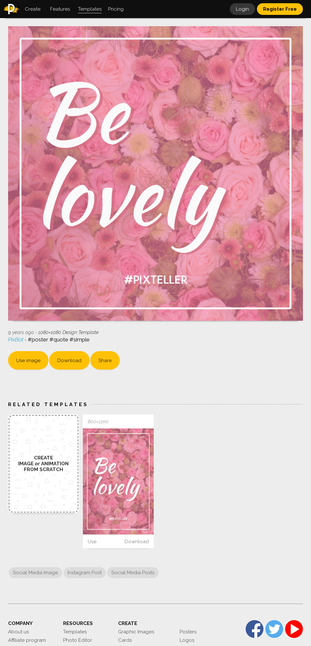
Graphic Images (136, 632)
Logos (187, 640)
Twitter (274, 629)
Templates (75, 632)
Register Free (280, 9)
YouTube (294, 629)
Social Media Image (35, 573)
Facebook (254, 629)
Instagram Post (85, 573)
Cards (125, 640)
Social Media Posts (132, 573)
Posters (188, 632)
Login (242, 9)
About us (18, 632)
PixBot (16, 339)
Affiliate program (27, 640)
